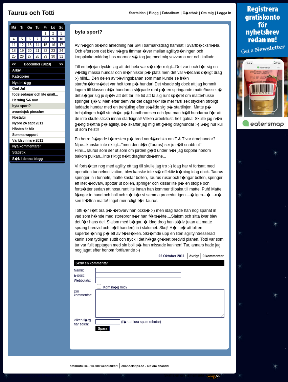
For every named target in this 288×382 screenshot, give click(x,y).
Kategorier (20, 76)
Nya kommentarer (26, 146)
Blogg (153, 13)
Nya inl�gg (21, 83)
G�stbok (190, 13)
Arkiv (16, 70)
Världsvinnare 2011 (27, 140)
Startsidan (137, 13)
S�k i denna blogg (27, 159)
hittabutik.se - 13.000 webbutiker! (94, 366)
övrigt (194, 256)
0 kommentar (213, 256)
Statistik (18, 152)
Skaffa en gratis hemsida (184, 375)
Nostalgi (18, 117)
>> (61, 64)
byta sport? (21, 106)
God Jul (18, 89)
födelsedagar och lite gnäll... (35, 94)
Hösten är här (23, 129)
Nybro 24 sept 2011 (27, 123)
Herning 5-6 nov (25, 100)
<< (14, 64)
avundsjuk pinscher (28, 112)
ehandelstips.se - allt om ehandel (145, 366)
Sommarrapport (25, 135)
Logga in (224, 13)
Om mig (207, 13)
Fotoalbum (170, 13)
